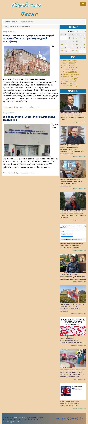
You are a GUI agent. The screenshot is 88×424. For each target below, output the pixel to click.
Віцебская (26, 4)
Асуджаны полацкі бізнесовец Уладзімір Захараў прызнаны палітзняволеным (73, 277)
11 (80, 41)
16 (73, 44)
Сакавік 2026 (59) (69, 63)
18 (80, 44)
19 (84, 44)
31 (77, 51)
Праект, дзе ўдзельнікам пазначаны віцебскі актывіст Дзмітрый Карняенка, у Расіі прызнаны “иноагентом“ (72, 149)
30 (73, 51)
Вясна (29, 13)
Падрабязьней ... (32, 107)
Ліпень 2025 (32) (69, 81)
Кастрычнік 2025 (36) (71, 74)
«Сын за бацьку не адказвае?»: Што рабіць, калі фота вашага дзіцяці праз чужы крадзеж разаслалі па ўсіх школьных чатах (72, 372)
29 (69, 51)
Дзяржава (19, 107)
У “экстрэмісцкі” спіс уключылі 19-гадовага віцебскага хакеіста (69, 403)
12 (84, 41)
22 (69, 48)
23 (73, 48)
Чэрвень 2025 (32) (70, 83)
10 (77, 41)
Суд (17, 173)
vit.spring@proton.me (11, 422)
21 (66, 48)
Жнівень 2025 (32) (70, 79)
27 (62, 51)
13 (62, 44)
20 (62, 48)
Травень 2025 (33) (70, 86)
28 (66, 51)
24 (77, 48)
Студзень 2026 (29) (70, 68)
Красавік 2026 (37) (70, 61)
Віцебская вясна (20, 417)
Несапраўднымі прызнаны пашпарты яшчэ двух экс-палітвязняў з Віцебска (71, 245)
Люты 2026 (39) (69, 65)
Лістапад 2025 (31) (70, 72)
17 (77, 44)
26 (84, 48)
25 (80, 48)
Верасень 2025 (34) (70, 77)
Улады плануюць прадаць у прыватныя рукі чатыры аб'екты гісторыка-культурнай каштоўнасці (28, 38)
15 (69, 44)
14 (66, 44)
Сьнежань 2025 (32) (70, 70)
